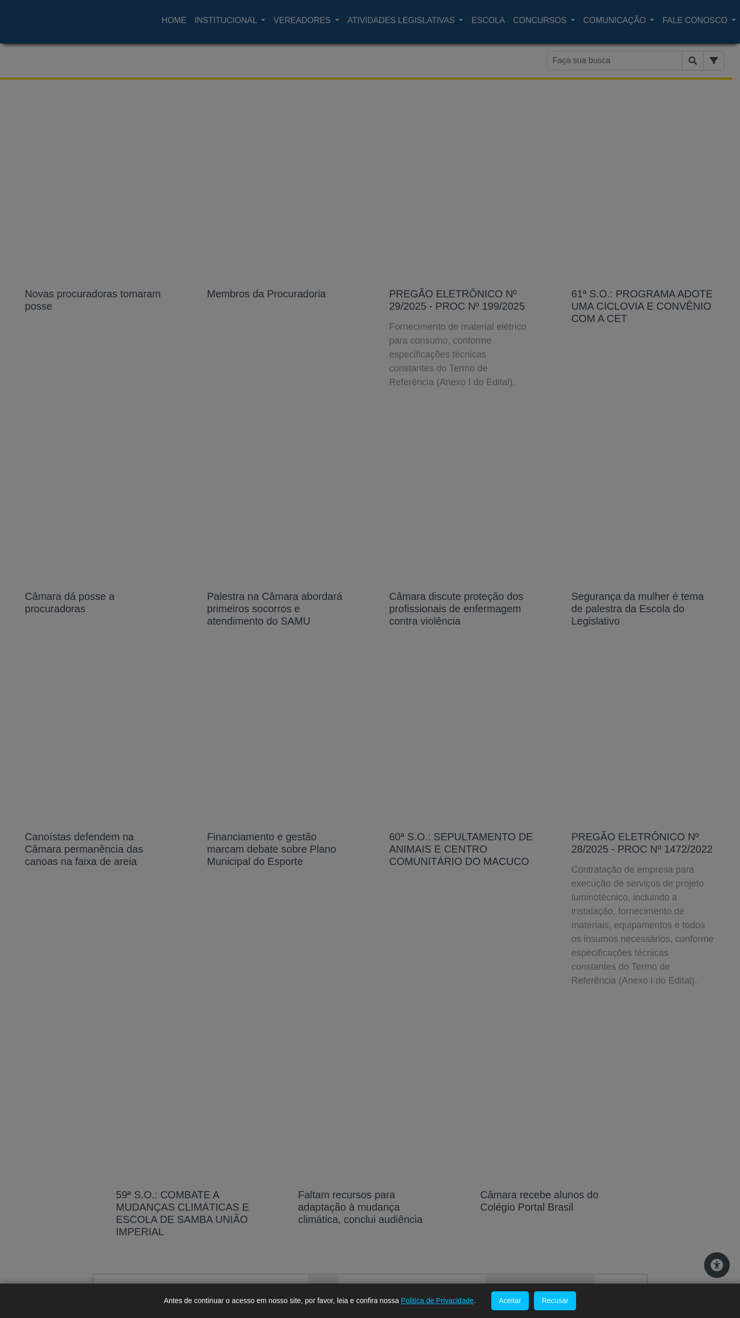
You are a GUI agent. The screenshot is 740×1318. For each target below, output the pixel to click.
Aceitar (510, 1300)
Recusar (555, 1300)
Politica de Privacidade (437, 1300)
